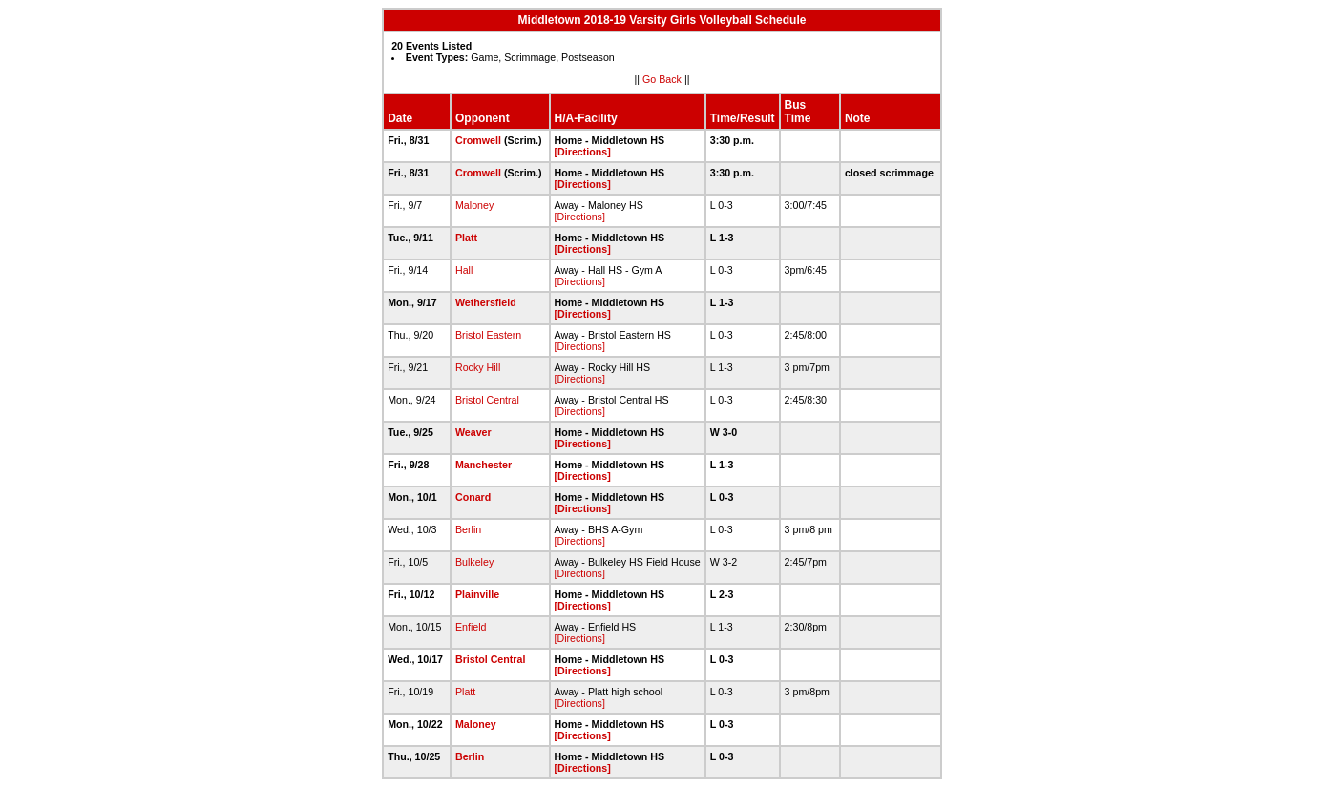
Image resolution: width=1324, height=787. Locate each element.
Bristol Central (487, 399)
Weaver (473, 432)
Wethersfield (485, 302)
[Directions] (583, 151)
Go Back (662, 79)
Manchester (483, 464)
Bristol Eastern (488, 335)
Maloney (474, 205)
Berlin (468, 529)
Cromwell (478, 140)
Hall (464, 270)
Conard (473, 497)
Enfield (471, 626)
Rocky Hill (477, 367)
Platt (466, 237)
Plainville (477, 594)
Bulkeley (474, 562)
